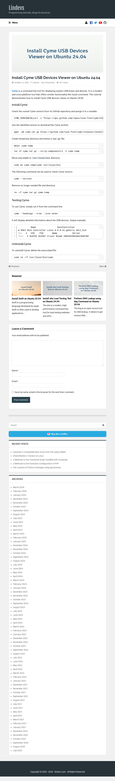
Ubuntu (36, 82)
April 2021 (17, 720)
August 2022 (19, 658)
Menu (13, 22)
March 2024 (18, 584)
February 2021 (20, 728)
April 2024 (17, 581)
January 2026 (19, 499)
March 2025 (18, 538)
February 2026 (20, 495)
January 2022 (19, 685)
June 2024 (18, 573)
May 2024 (17, 577)
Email (15, 386)
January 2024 (19, 592)
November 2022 (20, 646)
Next (102, 266)
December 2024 (20, 550)
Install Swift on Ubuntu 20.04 (26, 298)
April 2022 (17, 673)
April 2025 (17, 534)
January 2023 (19, 639)
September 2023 (20, 608)
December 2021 (20, 689)
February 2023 (20, 635)
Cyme (15, 91)
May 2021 (17, 716)
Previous (14, 266)
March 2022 (18, 677)
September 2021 (20, 701)
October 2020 (19, 743)
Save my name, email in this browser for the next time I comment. (45, 396)
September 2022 (20, 654)
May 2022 (17, 670)
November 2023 (20, 600)
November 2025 (20, 507)
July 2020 (17, 755)
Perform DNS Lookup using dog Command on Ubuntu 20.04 (87, 301)
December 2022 (20, 643)
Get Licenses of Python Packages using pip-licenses (37, 472)
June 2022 (18, 666)
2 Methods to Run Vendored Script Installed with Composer (40, 464)
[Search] (103, 429)
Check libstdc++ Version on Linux (28, 460)
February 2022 (20, 681)
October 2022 (19, 650)
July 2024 (17, 569)
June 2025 (18, 526)
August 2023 (19, 612)
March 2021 (18, 724)
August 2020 (19, 751)
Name (15, 375)
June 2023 (18, 619)
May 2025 (17, 530)
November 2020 (20, 739)
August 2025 (19, 519)
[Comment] (57, 355)
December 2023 (20, 596)
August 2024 (19, 565)
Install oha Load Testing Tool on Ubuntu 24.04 (57, 300)
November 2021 (20, 693)
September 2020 (20, 747)
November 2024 (20, 553)
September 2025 (20, 515)
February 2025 (20, 542)
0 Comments (49, 82)
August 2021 (19, 704)
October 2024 (19, 557)
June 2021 (18, 712)
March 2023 (18, 631)
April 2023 (17, 627)
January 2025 (19, 546)
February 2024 (20, 588)
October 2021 (19, 697)
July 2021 (17, 708)
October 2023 (19, 604)
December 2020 (20, 735)
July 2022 (17, 662)
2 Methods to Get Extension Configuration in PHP (36, 468)
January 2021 (19, 732)
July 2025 (17, 523)
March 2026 (18, 492)
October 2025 (19, 511)
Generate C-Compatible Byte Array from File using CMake (39, 456)
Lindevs (16, 7)
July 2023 (17, 615)
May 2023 (17, 623)
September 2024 (20, 561)
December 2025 (20, 503)
